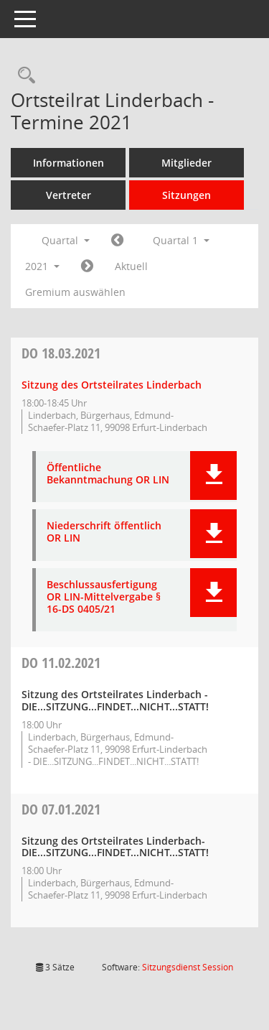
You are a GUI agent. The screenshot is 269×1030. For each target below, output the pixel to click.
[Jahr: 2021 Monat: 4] (87, 266)
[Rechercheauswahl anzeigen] (23, 76)
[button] (213, 475)
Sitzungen (186, 195)
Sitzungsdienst (187, 967)
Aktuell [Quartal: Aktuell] (131, 266)
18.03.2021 (61, 353)
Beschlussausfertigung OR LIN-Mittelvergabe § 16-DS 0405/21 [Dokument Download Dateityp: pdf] (104, 597)
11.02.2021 (61, 662)
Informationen (68, 163)
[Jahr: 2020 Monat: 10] (117, 241)
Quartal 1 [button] (181, 240)
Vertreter (68, 195)
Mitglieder (186, 163)
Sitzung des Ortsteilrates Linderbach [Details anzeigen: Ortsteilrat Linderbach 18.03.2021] (112, 384)
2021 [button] (42, 266)
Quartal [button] (66, 240)
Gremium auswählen (75, 292)
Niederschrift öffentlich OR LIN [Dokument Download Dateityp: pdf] (104, 532)
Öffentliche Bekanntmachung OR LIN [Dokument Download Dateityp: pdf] (108, 474)
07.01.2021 (61, 809)
